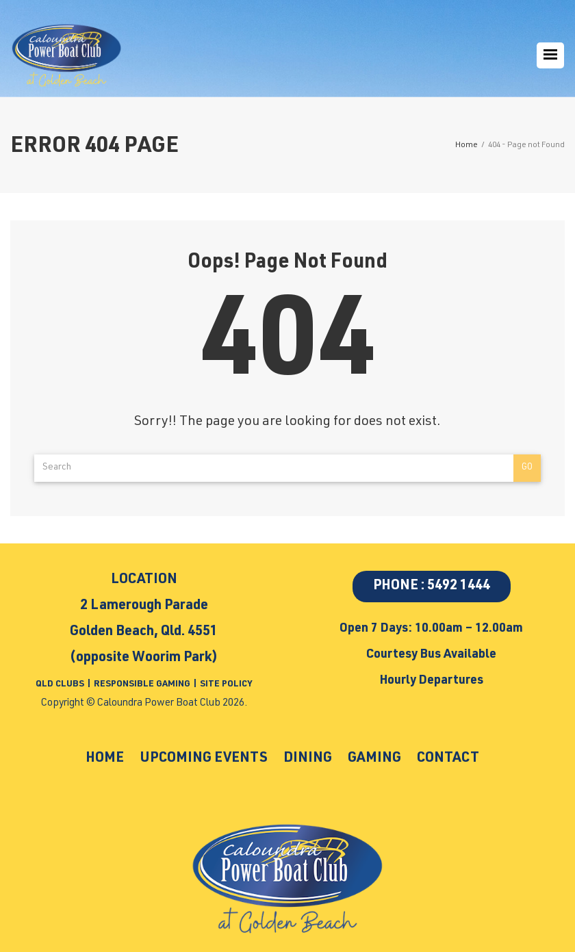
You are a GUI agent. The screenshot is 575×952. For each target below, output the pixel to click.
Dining (309, 758)
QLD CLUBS (61, 684)
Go (527, 467)
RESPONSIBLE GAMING (142, 684)
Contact (457, 758)
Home (95, 758)
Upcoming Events (199, 758)
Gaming (379, 758)
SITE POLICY (226, 684)
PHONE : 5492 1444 (431, 586)
